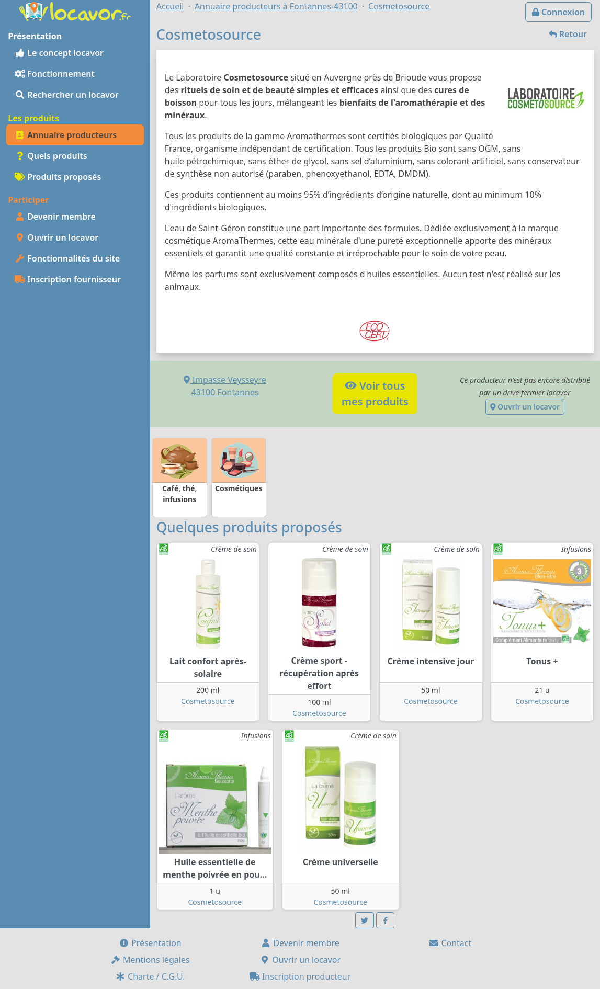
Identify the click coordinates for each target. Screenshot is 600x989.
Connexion (558, 12)
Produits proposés (58, 177)
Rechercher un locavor (67, 94)
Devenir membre (55, 216)
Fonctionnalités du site (67, 258)
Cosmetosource (207, 701)
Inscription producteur (300, 976)
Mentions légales (150, 959)
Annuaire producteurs (66, 135)
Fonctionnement (55, 73)
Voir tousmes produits (375, 393)
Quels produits (51, 156)
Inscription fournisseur (68, 279)
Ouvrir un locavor (56, 237)
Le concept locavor (59, 53)
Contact (449, 943)
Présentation (150, 943)
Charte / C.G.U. (150, 976)
